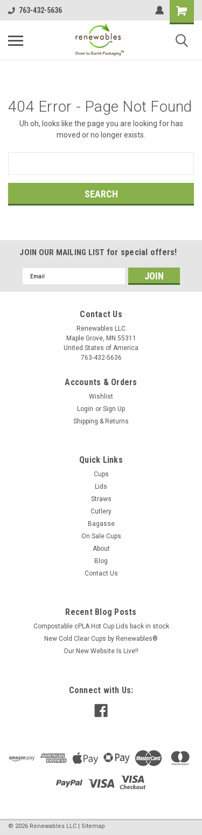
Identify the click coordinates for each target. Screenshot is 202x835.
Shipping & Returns (101, 421)
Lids (101, 486)
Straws (101, 499)
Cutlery (101, 511)
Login (85, 409)
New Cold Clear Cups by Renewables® (101, 638)
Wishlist (101, 396)
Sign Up (114, 409)
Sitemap (93, 826)
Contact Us (101, 573)
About (101, 548)
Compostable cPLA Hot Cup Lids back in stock (101, 626)
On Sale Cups (101, 536)
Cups (101, 474)
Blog (101, 561)
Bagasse (101, 524)
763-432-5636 (35, 10)
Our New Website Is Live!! (101, 651)
